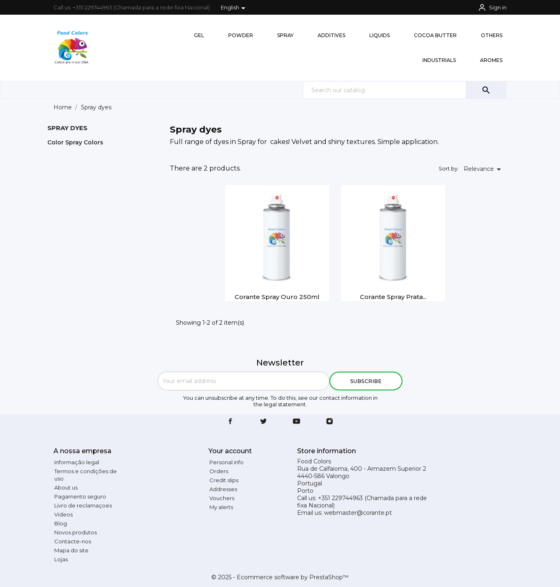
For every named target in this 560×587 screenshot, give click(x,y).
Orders (218, 471)
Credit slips (223, 480)
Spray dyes (67, 128)
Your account (230, 451)
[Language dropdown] (234, 8)
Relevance (484, 169)
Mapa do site (71, 550)
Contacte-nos (72, 541)
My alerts (221, 507)
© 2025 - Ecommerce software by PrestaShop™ (280, 577)
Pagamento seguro (80, 496)
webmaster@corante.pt (358, 512)
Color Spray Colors (75, 142)
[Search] (404, 90)
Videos (63, 514)
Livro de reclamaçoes (83, 505)
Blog (60, 523)
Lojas (61, 559)
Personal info (226, 462)
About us (66, 487)
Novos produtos (75, 532)
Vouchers (221, 498)
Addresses (223, 489)
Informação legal (76, 462)
